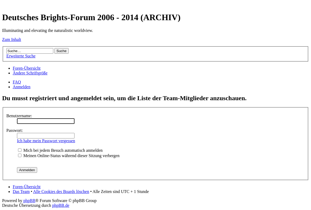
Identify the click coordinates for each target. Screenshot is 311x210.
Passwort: (14, 130)
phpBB (29, 200)
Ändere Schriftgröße (30, 73)
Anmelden (21, 87)
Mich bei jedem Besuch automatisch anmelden (60, 150)
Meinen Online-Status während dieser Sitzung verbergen (69, 155)
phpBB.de (60, 205)
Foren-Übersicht (27, 68)
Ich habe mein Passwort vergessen (46, 140)
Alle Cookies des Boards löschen (61, 191)
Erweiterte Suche (21, 56)
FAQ (17, 82)
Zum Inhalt (11, 39)
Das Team (21, 191)
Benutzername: (19, 116)
